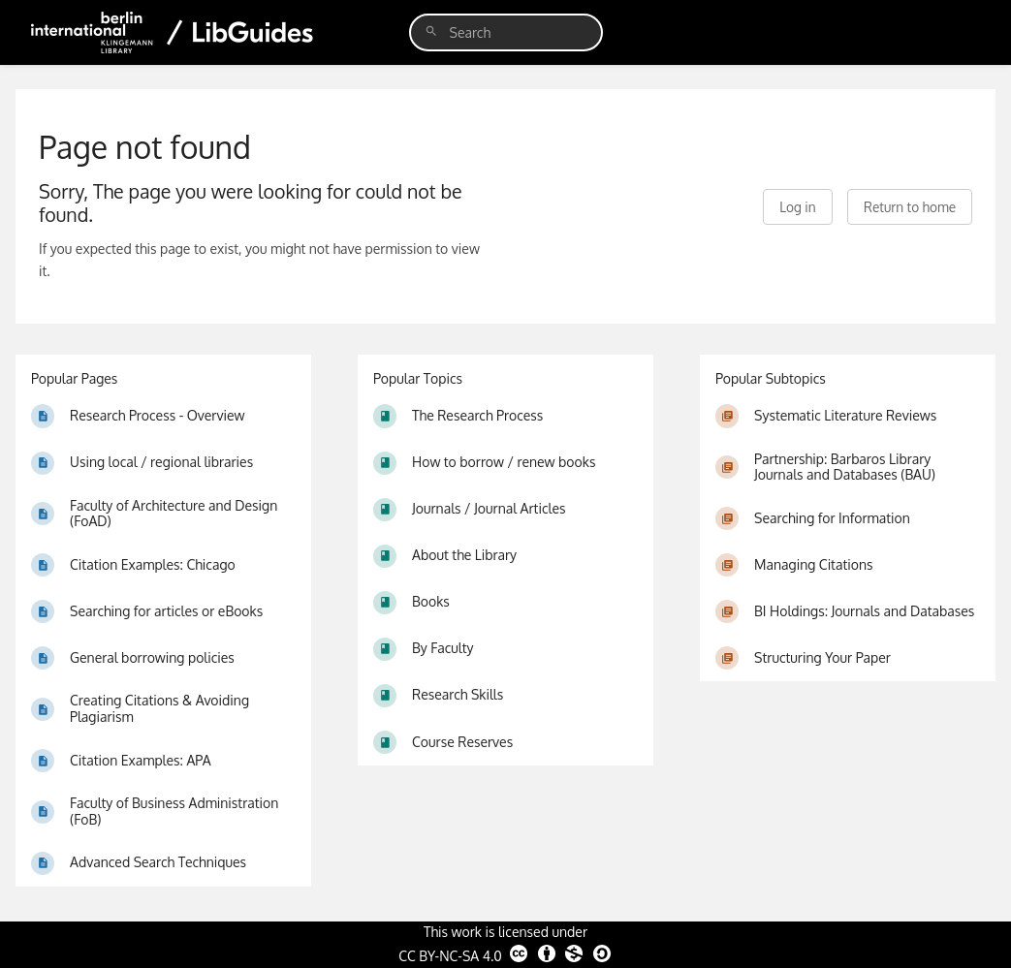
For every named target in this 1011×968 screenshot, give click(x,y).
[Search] (431, 31)
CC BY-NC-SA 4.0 (505, 953)
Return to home (910, 207)
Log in (797, 207)
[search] (506, 32)
